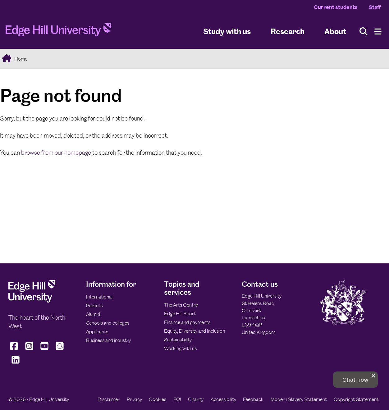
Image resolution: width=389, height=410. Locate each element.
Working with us (180, 348)
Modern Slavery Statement (299, 399)
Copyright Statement (356, 399)
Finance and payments (187, 322)
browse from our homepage (56, 152)
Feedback (253, 399)
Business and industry (108, 340)
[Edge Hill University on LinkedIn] (15, 363)
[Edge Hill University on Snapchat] (60, 350)
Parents (94, 305)
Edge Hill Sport (180, 314)
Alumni (93, 314)
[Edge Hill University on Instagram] (29, 350)
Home (20, 59)
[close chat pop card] (373, 375)
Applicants (97, 332)
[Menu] (378, 31)
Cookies (157, 399)
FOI (177, 399)
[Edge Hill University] (31, 301)
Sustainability (178, 340)
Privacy (134, 399)
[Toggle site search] (363, 31)
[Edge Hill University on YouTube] (45, 350)
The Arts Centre (181, 305)
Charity (196, 399)
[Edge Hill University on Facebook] (14, 350)
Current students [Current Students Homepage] (336, 7)
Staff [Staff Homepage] (375, 7)
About (335, 31)
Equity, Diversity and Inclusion (194, 331)
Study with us (227, 31)
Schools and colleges (107, 323)
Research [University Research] (287, 31)
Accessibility (223, 399)
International (99, 297)
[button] (355, 379)
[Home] (58, 31)
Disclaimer (109, 399)
